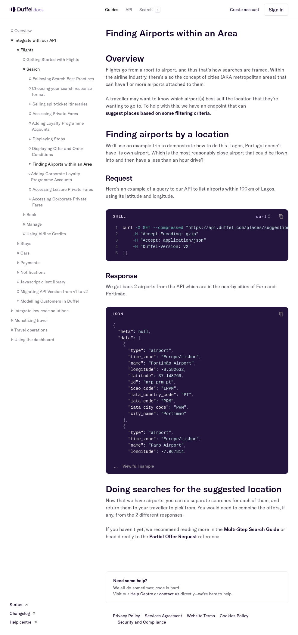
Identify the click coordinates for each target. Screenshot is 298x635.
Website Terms (201, 615)
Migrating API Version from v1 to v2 (52, 291)
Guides (111, 9)
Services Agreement (163, 615)
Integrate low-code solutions (39, 310)
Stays (23, 243)
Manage (32, 224)
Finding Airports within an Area (60, 164)
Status (19, 604)
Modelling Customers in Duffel (47, 301)
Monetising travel (29, 320)
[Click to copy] (281, 216)
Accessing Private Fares (53, 113)
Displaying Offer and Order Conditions (55, 151)
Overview (21, 30)
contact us (169, 594)
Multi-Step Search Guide (251, 529)
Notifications (30, 272)
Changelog (23, 613)
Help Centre (141, 594)
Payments (27, 262)
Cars (22, 253)
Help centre (23, 622)
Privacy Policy (126, 615)
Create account (244, 9)
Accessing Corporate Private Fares (57, 202)
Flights (24, 50)
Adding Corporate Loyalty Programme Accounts (54, 176)
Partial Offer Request (173, 536)
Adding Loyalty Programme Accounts (56, 126)
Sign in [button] (276, 10)
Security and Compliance (142, 622)
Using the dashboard (32, 339)
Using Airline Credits (44, 234)
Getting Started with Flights (50, 59)
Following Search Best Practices (61, 78)
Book (29, 214)
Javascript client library (40, 282)
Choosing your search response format (60, 91)
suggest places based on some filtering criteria (158, 113)
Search (149, 10)
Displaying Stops (46, 139)
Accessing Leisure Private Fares (60, 189)
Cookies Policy (234, 615)
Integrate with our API (33, 40)
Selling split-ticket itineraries (58, 104)
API (129, 9)
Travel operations (29, 330)
